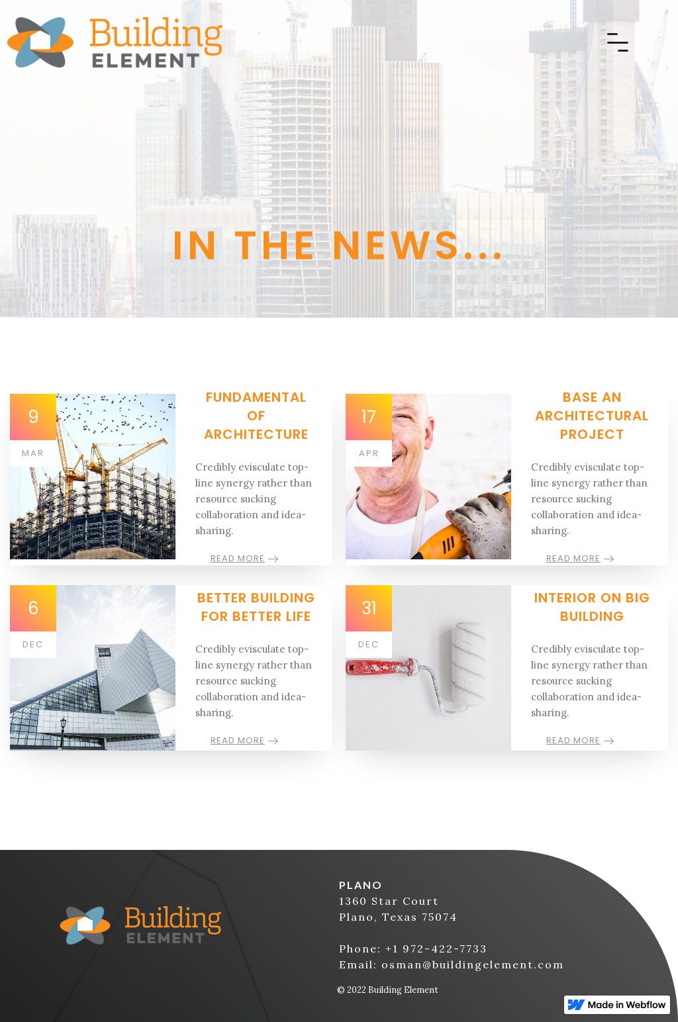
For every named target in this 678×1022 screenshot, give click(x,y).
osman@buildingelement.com (472, 964)
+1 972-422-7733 (436, 948)
